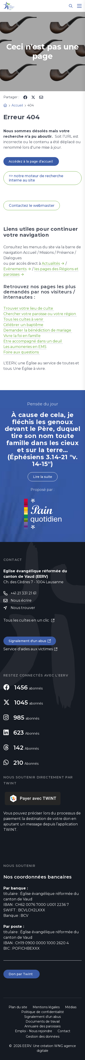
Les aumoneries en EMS (24, 347)
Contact (64, 1031)
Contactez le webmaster (31, 205)
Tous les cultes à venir (23, 319)
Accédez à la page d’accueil (31, 161)
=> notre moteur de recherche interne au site (36, 178)
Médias (70, 1007)
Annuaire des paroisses (42, 1026)
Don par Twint (21, 974)
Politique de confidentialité (42, 1012)
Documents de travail (43, 1021)
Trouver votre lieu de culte (28, 308)
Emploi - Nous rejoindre (33, 1031)
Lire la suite (42, 477)
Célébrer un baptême (23, 325)
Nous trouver (23, 608)
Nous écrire (21, 600)
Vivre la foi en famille (22, 336)
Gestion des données (42, 1036)
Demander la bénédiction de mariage (37, 330)
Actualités (51, 263)
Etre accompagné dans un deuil (33, 341)
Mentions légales (46, 1007)
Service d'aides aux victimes (28, 649)
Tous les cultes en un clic (26, 620)
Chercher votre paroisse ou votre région (40, 314)
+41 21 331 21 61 (23, 593)
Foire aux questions (21, 352)
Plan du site (18, 1007)
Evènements (15, 269)
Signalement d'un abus (27, 641)
